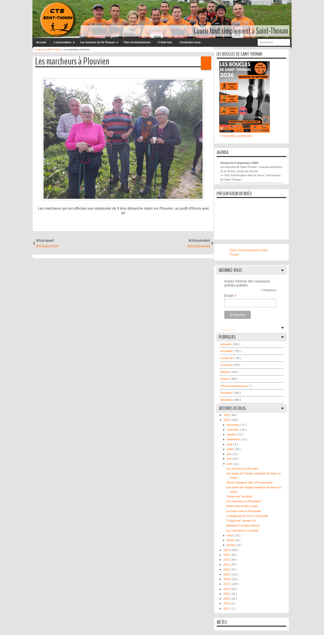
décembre (233, 424)
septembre (234, 439)
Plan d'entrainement (137, 42)
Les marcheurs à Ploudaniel (243, 501)
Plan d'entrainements (233, 385)
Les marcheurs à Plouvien (72, 61)
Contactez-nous (190, 42)
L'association (62, 42)
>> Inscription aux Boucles (235, 135)
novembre (233, 429)
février (231, 540)
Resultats (226, 392)
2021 (227, 564)
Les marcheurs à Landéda (242, 530)
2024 (227, 550)
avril (230, 463)
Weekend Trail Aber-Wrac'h (243, 525)
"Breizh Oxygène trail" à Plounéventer (249, 482)
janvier (231, 544)
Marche (225, 372)
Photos (225, 378)
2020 (227, 569)
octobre (232, 434)
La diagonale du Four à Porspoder (247, 515)
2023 (227, 554)
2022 (227, 559)
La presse (226, 364)
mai (229, 458)
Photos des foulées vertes (242, 506)
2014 (227, 598)
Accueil (41, 42)
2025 (227, 419)
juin (229, 453)
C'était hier (165, 42)
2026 (227, 415)
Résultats (226, 399)
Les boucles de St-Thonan (97, 42)
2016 (227, 588)
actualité (226, 344)
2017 (227, 583)
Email (230, 295)
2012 (227, 608)
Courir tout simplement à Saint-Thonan (241, 31)
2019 (227, 574)
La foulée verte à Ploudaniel (243, 511)
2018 (227, 579)
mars (230, 535)
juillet (230, 449)
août (230, 444)
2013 (227, 603)
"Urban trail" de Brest (239, 496)
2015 (227, 593)
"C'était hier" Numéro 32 (241, 520)
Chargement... (228, 329)
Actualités (226, 351)
